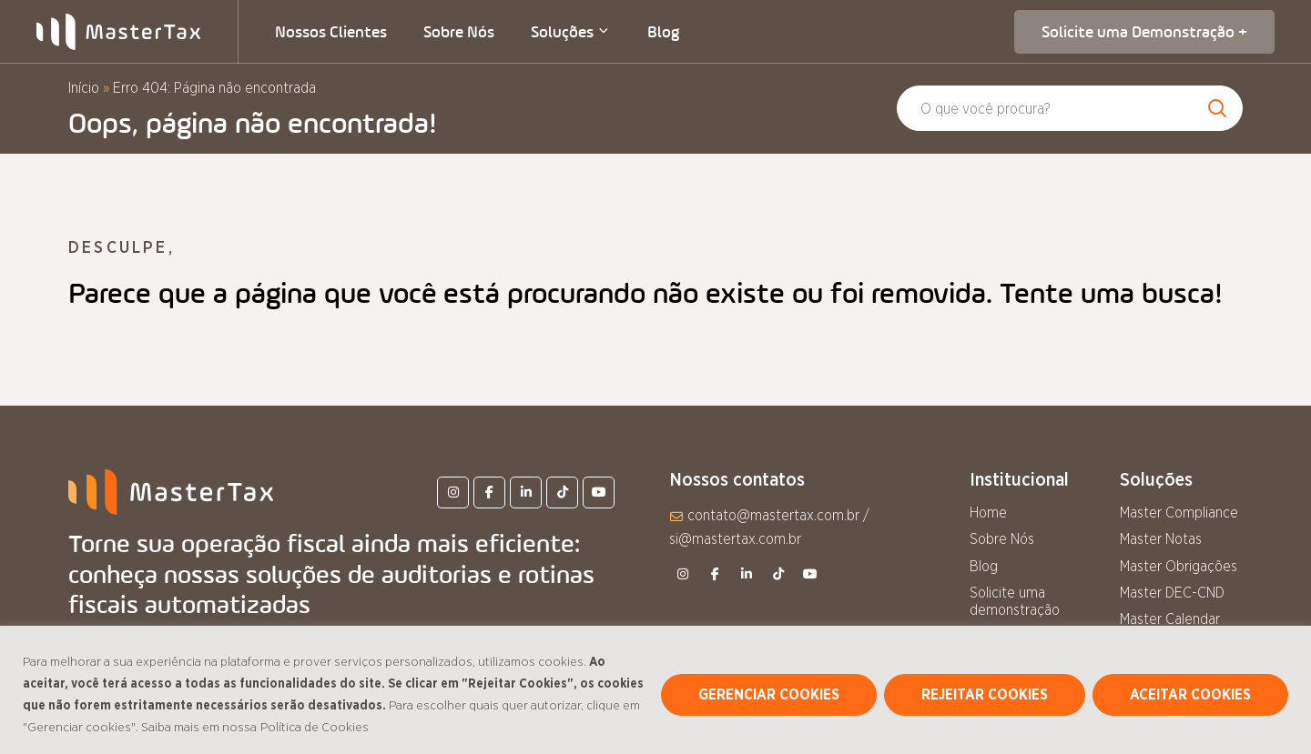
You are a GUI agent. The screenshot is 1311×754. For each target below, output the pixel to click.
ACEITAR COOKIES (1190, 695)
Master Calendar (1170, 619)
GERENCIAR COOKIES (768, 695)
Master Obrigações (1178, 566)
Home (988, 513)
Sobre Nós (458, 32)
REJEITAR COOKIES (984, 695)
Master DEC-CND (1172, 593)
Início (83, 88)
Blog (663, 32)
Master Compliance (1179, 513)
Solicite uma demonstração (1015, 602)
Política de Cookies (314, 727)
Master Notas (1161, 539)
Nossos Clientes (331, 32)
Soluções (571, 32)
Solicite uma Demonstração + (1144, 32)
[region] (655, 690)
